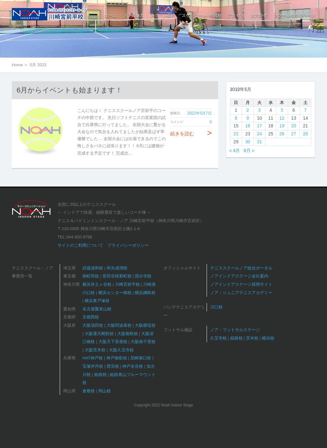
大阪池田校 (92, 325)
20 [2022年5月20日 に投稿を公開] (293, 125)
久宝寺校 (218, 338)
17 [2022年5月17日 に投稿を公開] (259, 125)
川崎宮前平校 (127, 284)
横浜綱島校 (145, 292)
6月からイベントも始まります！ (69, 90)
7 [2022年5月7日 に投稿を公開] (305, 110)
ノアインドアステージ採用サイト (241, 284)
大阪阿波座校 (119, 325)
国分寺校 (143, 276)
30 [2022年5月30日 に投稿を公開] (247, 141)
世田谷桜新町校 (117, 276)
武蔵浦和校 (92, 268)
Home (17, 64)
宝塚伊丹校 (92, 366)
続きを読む (191, 133)
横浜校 (268, 338)
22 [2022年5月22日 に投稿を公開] (236, 133)
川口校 (216, 307)
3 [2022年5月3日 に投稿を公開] (259, 110)
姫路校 (100, 374)
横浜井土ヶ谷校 (96, 284)
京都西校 (90, 317)
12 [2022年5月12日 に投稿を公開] (282, 118)
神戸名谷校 (132, 366)
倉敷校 (88, 390)
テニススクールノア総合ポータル (241, 268)
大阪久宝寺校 (121, 350)
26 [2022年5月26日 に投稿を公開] (282, 133)
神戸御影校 (116, 358)
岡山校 (104, 390)
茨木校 (252, 338)
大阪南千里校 (143, 341)
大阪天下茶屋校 (112, 341)
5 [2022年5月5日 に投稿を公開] (282, 110)
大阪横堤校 (145, 325)
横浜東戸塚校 (97, 300)
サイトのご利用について (80, 245)
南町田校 (90, 276)
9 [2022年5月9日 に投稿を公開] (248, 118)
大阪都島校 (127, 333)
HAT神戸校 (92, 358)
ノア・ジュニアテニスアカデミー (241, 292)
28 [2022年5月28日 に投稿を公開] (305, 133)
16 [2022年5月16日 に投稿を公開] (247, 125)
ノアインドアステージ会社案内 (239, 276)
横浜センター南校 (115, 292)
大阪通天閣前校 (99, 333)
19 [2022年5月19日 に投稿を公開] (282, 125)
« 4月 (234, 150)
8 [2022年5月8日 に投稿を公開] (236, 118)
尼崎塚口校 (140, 358)
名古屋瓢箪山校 (96, 309)
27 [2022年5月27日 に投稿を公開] (293, 133)
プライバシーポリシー (128, 245)
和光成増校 (117, 268)
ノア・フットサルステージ (235, 329)
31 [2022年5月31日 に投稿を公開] (259, 141)
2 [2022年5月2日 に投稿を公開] (248, 110)
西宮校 (113, 366)
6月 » (249, 150)
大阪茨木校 (95, 350)
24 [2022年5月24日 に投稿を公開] (259, 133)
